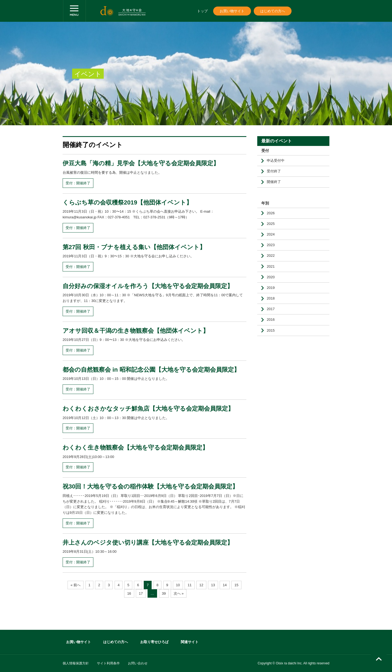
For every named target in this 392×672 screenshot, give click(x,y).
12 (201, 585)
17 (141, 593)
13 (213, 585)
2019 (271, 288)
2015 (271, 330)
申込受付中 (275, 160)
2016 (271, 319)
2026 (271, 213)
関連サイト (189, 642)
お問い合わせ (138, 663)
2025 (271, 224)
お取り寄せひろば (154, 642)
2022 (271, 255)
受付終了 (274, 171)
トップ (202, 11)
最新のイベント (276, 141)
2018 (271, 298)
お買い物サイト (232, 11)
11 (189, 585)
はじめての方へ (272, 11)
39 (164, 593)
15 (236, 585)
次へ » (179, 593)
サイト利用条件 (108, 663)
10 (178, 585)
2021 (271, 266)
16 (129, 593)
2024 (271, 234)
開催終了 (274, 182)
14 (224, 585)
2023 (271, 245)
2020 (271, 277)
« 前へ (76, 585)
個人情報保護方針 (76, 663)
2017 (271, 309)
